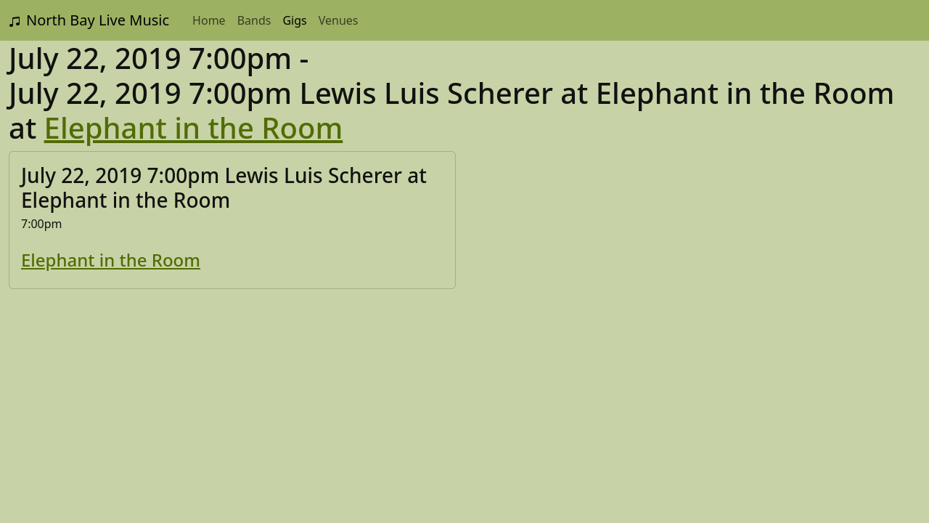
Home (209, 20)
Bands (254, 20)
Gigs (294, 20)
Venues (339, 20)
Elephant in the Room (193, 127)
